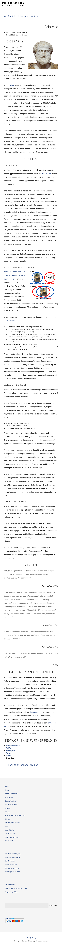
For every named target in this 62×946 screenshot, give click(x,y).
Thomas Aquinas (35, 712)
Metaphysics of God (12, 868)
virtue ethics (46, 174)
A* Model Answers (11, 794)
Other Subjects (10, 885)
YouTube (8, 808)
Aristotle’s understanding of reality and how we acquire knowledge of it (15, 275)
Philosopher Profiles (12, 823)
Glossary (8, 819)
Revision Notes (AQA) (12, 857)
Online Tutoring (10, 834)
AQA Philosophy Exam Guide (15, 815)
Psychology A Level (12, 892)
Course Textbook (11, 801)
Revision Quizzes (11, 805)
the (9, 321)
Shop (7, 790)
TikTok (7, 812)
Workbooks (9, 797)
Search (52, 905)
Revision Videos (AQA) (13, 854)
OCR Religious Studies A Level (16, 888)
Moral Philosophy (11, 865)
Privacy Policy (31, 938)
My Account (9, 841)
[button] (59, 5)
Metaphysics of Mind (12, 872)
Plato (12, 85)
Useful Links (9, 830)
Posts (7, 826)
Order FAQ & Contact (12, 837)
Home (7, 787)
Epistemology (10, 861)
